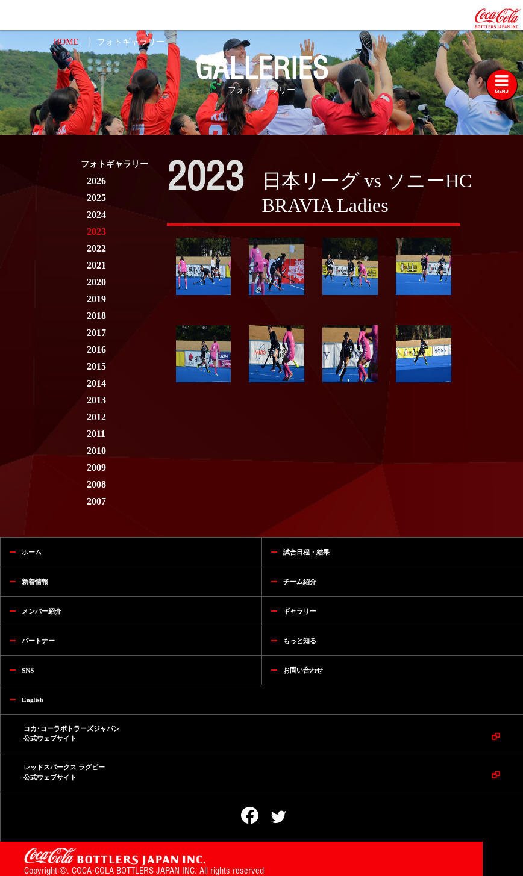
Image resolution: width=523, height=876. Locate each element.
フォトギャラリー (130, 41)
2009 (96, 467)
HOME (66, 41)
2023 (96, 231)
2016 (96, 349)
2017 (96, 333)
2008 (96, 484)
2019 (96, 299)
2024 (96, 215)
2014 (96, 383)
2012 (96, 417)
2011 (96, 434)
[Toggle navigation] (502, 85)
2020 (96, 282)
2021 (96, 265)
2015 (96, 366)
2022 (96, 248)
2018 (96, 316)
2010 (96, 451)
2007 (96, 501)
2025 (96, 198)
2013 (96, 400)
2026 (96, 181)
